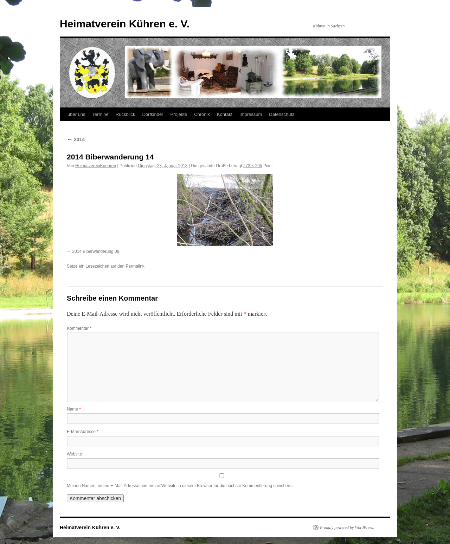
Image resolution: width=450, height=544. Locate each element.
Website (74, 454)
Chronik (202, 114)
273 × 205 (252, 165)
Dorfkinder (152, 114)
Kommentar (79, 328)
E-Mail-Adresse (82, 431)
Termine (100, 114)
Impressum (250, 114)
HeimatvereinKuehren (95, 165)
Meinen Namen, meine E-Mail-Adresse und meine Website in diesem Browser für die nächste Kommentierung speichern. (180, 485)
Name (74, 409)
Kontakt (224, 114)
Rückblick (125, 114)
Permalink (135, 266)
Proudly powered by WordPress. (347, 527)
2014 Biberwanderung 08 (95, 251)
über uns (76, 114)
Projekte (178, 114)
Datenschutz (281, 114)
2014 (76, 139)
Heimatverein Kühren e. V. (124, 24)
